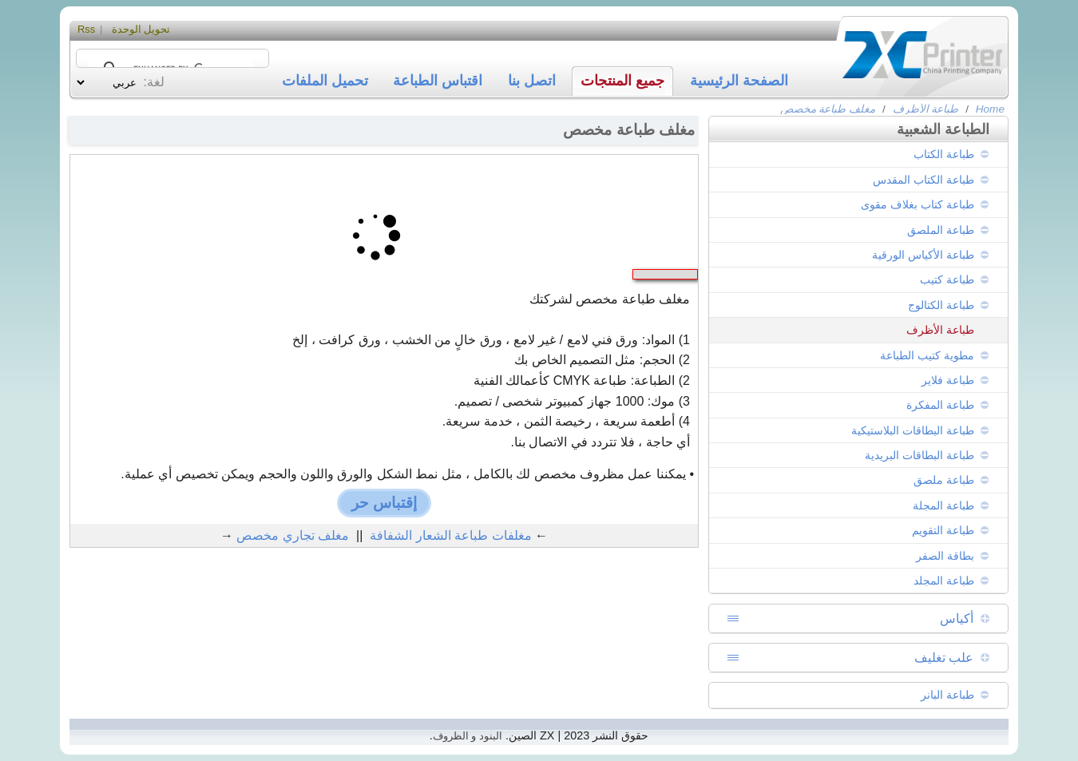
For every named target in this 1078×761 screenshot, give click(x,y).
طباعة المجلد (944, 580)
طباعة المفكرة (940, 404)
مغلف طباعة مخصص (828, 109)
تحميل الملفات (325, 81)
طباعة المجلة (943, 505)
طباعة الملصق (940, 230)
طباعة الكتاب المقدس (923, 179)
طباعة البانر (947, 694)
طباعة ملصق (944, 480)
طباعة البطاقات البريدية (919, 455)
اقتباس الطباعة (437, 81)
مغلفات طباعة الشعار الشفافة (450, 535)
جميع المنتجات (622, 81)
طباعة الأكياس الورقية (923, 254)
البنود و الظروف (467, 736)
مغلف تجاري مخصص (292, 535)
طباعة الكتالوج (941, 305)
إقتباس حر (384, 502)
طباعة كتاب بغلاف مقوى (917, 204)
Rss (86, 29)
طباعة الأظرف (926, 109)
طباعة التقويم (943, 530)
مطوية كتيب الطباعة (927, 355)
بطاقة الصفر (945, 555)
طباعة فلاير (947, 380)
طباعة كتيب (947, 279)
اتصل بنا (532, 81)
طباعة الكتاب (944, 154)
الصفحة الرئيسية (739, 81)
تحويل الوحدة (141, 29)
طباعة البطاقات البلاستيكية (912, 430)
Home (990, 109)
